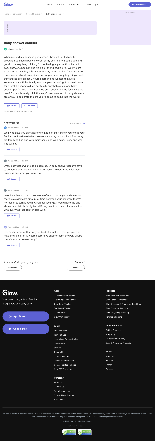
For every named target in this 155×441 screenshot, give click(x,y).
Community (17, 14)
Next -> (76, 268)
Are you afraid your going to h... (22, 262)
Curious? (80, 262)
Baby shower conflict (55, 14)
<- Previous (12, 268)
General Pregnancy (34, 14)
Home (6, 14)
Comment (29, 106)
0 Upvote (12, 106)
